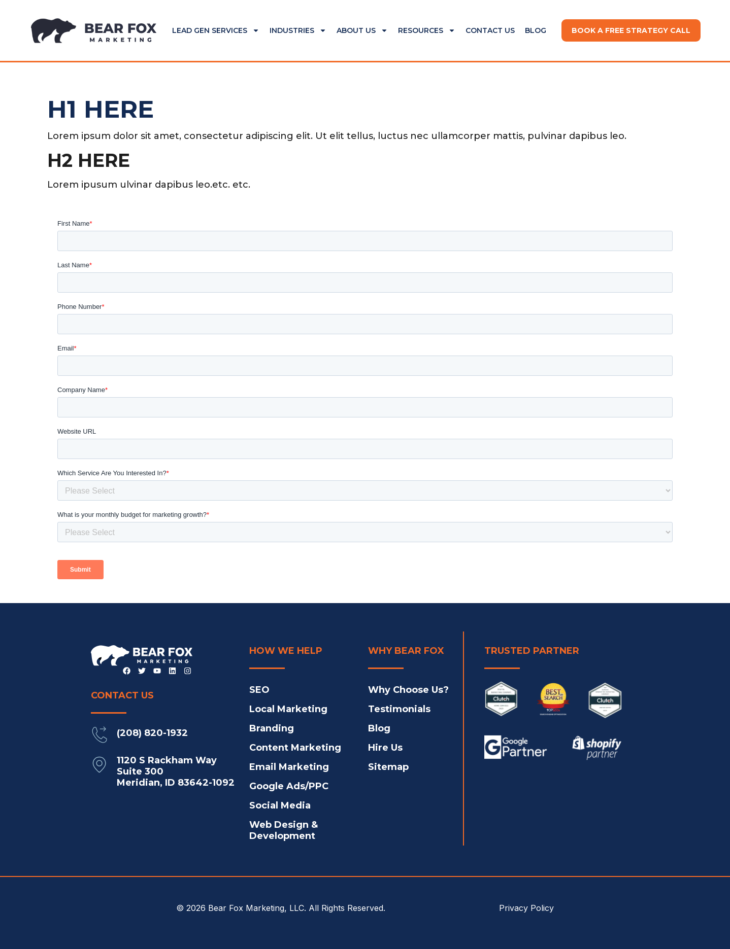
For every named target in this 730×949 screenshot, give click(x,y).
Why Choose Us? (408, 689)
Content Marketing (295, 747)
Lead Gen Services (215, 30)
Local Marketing (288, 709)
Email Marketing (289, 766)
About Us (362, 30)
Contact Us (490, 30)
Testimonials (399, 709)
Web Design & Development (283, 830)
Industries (298, 30)
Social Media (280, 805)
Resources (426, 30)
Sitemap (388, 766)
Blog (535, 30)
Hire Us (385, 747)
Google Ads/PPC (288, 786)
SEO (259, 689)
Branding (271, 728)
